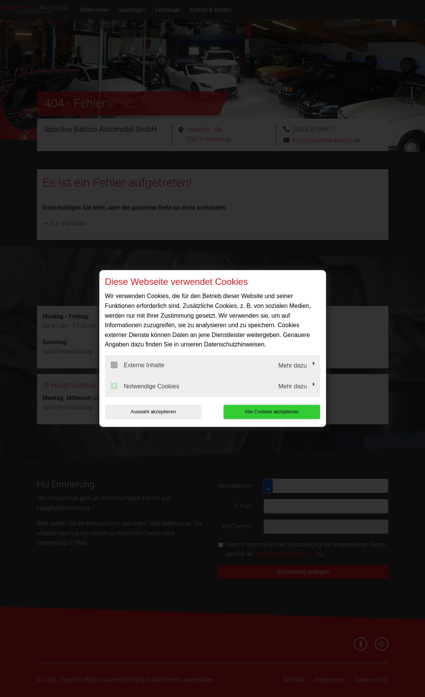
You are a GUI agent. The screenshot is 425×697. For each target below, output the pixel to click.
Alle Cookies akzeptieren (272, 411)
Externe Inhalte (138, 365)
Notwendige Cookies (145, 386)
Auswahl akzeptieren (153, 411)
